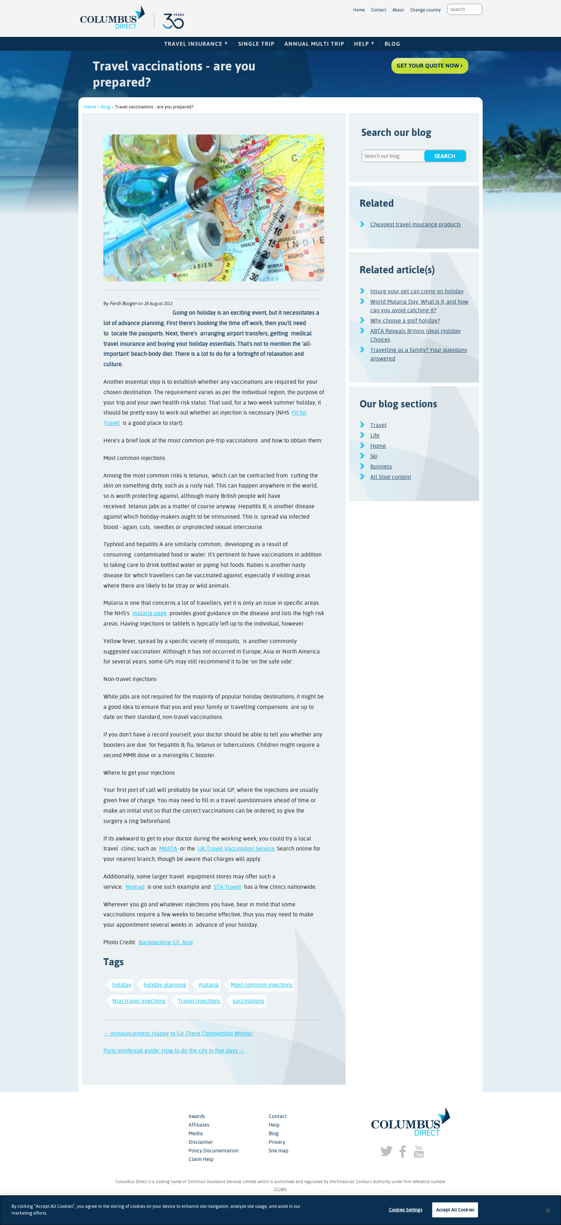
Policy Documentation (214, 1150)
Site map (278, 1150)
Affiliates (199, 1125)
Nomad (135, 886)
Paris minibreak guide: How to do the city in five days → (174, 1050)
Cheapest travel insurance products (415, 224)
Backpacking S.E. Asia (166, 942)
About (398, 10)
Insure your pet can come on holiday (417, 291)
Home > (92, 106)
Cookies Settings (405, 1209)
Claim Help (201, 1159)
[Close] (548, 1210)
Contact (378, 10)
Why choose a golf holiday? (405, 320)
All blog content (390, 477)
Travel (378, 425)
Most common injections (262, 984)
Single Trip (256, 43)
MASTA (168, 848)
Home (359, 10)
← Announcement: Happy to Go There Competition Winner (178, 1033)
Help (361, 43)
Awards (197, 1116)
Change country (425, 10)
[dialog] (280, 1210)
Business (381, 466)
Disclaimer (201, 1142)
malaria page (149, 613)
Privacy (277, 1142)
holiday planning (164, 984)
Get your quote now (426, 67)
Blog (392, 43)
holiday (121, 984)
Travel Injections (199, 1001)
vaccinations (248, 1001)
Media (196, 1133)
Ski (373, 456)
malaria (209, 984)
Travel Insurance (193, 43)
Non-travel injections (139, 1001)
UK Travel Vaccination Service (236, 848)
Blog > (107, 106)
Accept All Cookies (455, 1209)
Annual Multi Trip (314, 43)
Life (375, 435)
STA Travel (227, 886)
